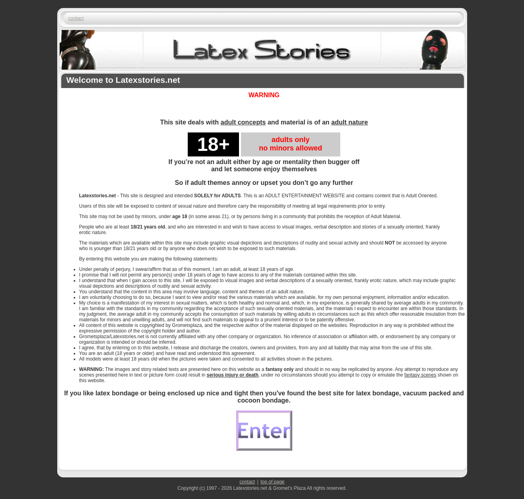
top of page (273, 482)
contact (76, 18)
